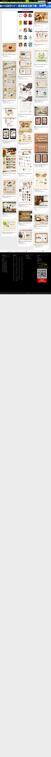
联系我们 (38, 261)
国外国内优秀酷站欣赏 (29, 258)
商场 (22, 272)
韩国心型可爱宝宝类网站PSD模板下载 (10, 150)
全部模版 (16, 2)
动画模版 (27, 2)
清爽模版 (40, 2)
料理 (19, 257)
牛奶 (22, 273)
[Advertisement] (9, 26)
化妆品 (22, 268)
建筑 (22, 271)
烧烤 (19, 277)
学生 (19, 263)
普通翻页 (44, 2)
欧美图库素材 (27, 257)
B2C (19, 274)
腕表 (22, 274)
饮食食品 (5, 94)
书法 (19, 270)
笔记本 (19, 273)
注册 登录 (47, 2)
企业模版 (23, 2)
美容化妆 (5, 593)
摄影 (22, 263)
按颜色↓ (10, 2)
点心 (22, 260)
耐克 (22, 267)
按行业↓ (4, 2)
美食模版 (33, 2)
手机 (19, 268)
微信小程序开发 (39, 259)
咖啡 (22, 278)
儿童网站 (7, 185)
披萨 (19, 266)
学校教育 (5, 114)
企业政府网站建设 (39, 258)
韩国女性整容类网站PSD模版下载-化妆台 (10, 591)
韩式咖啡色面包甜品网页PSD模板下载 (10, 92)
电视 (22, 279)
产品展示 (7, 94)
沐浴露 (19, 259)
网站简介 (38, 256)
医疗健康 (4, 370)
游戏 (19, 258)
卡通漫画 (10, 185)
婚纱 (22, 270)
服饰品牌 (10, 575)
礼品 (22, 262)
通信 (19, 260)
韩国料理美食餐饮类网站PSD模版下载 (11, 646)
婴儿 (22, 259)
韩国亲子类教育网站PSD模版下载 (9, 665)
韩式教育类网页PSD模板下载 (9, 113)
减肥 (19, 278)
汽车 (19, 256)
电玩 (22, 277)
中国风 (22, 258)
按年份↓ (13, 2)
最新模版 (30, 2)
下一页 (36, 251)
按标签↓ (7, 2)
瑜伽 (19, 271)
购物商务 (4, 498)
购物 (19, 262)
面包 (22, 266)
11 (34, 0)
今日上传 (20, 2)
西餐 (22, 256)
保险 (19, 261)
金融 (22, 261)
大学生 (19, 267)
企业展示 (7, 370)
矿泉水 (22, 269)
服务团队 (38, 257)
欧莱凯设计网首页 (28, 256)
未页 (38, 251)
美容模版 (37, 2)
